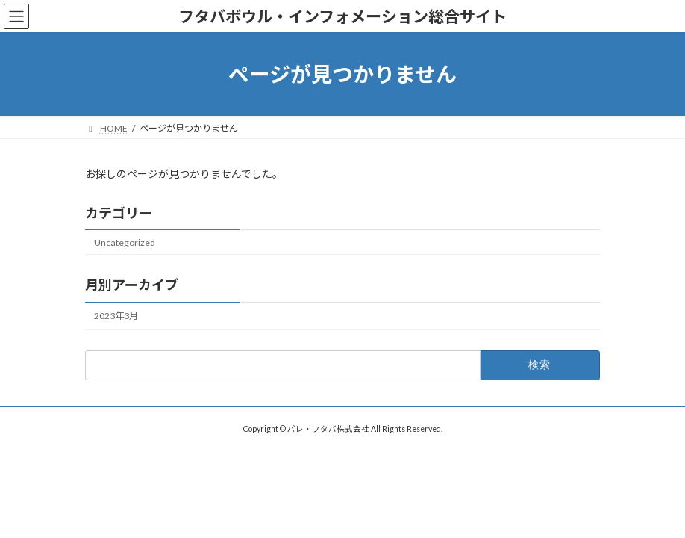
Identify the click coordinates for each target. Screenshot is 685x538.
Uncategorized (124, 242)
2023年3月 (116, 315)
